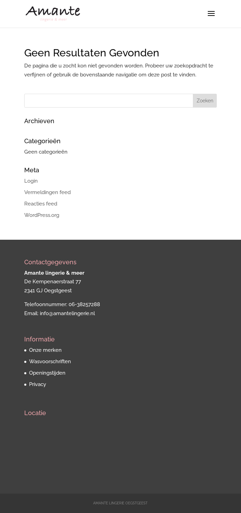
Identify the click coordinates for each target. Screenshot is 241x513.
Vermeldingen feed (47, 192)
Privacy (37, 384)
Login (31, 181)
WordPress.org (41, 215)
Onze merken (45, 350)
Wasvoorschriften (50, 361)
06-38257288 (84, 304)
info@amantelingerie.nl (67, 313)
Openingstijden (47, 373)
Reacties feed (40, 204)
